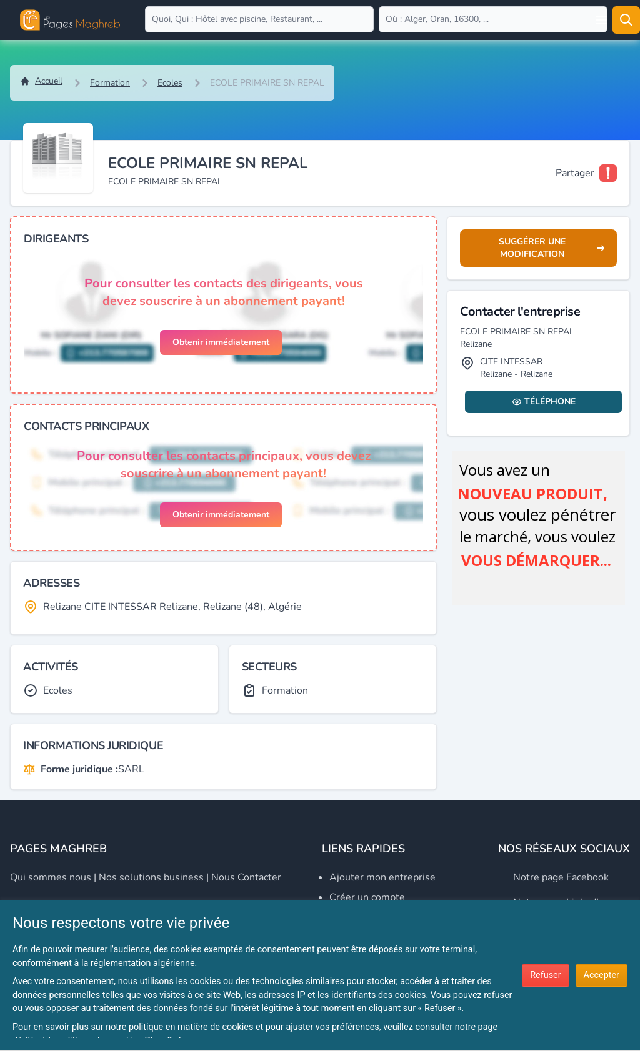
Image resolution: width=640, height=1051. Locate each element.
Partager (575, 173)
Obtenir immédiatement (220, 342)
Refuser (545, 975)
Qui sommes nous (50, 877)
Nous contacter (246, 877)
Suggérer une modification (551, 248)
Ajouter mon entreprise (382, 877)
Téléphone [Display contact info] (544, 401)
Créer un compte (367, 897)
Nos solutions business (151, 877)
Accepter (601, 975)
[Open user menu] (601, 20)
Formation (110, 83)
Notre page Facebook (561, 877)
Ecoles (170, 83)
